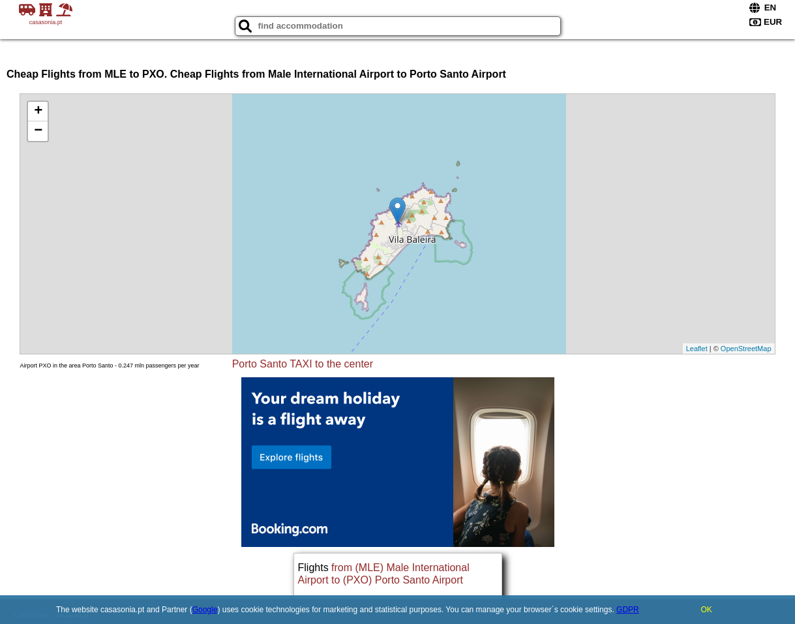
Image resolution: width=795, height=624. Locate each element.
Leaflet (697, 348)
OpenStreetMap (746, 348)
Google (205, 609)
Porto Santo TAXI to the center (302, 363)
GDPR (627, 609)
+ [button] (38, 111)
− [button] (38, 131)
